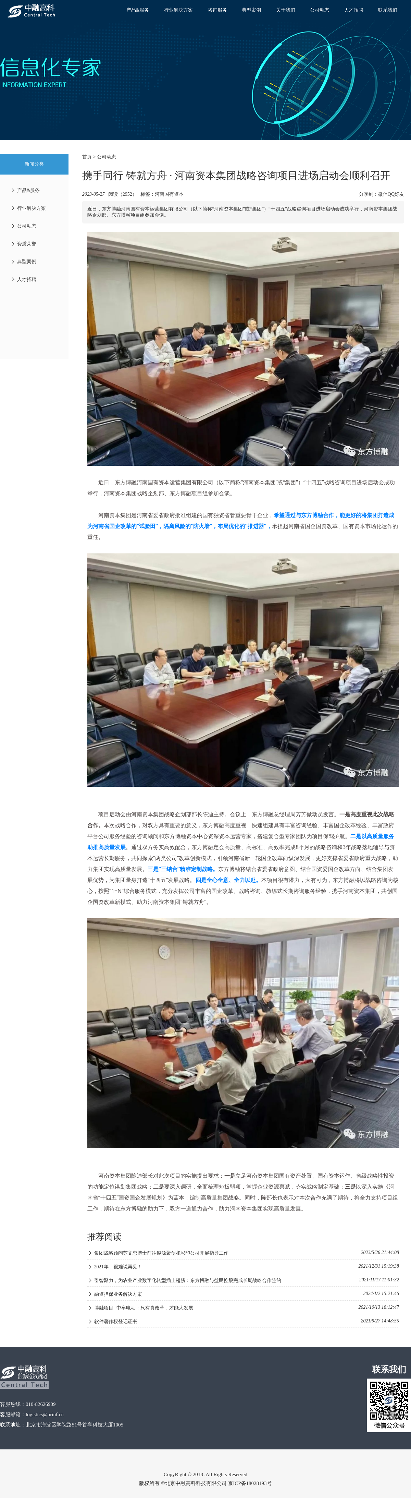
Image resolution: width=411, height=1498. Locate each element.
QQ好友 (396, 194)
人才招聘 (353, 10)
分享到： (368, 194)
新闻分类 (34, 164)
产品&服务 (137, 10)
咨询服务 (217, 10)
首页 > (89, 156)
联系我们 (387, 10)
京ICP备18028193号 (250, 1483)
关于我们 (285, 10)
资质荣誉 (23, 243)
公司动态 (319, 10)
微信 (383, 194)
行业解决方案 (178, 10)
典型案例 (251, 10)
